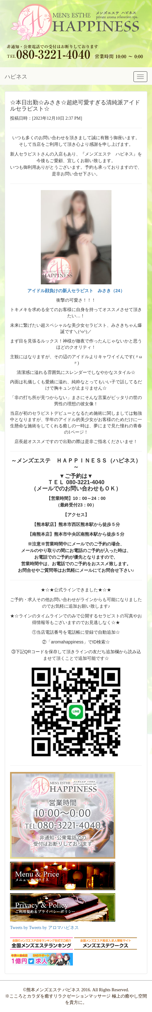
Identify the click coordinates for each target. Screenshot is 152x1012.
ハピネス (16, 77)
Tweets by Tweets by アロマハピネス (44, 927)
